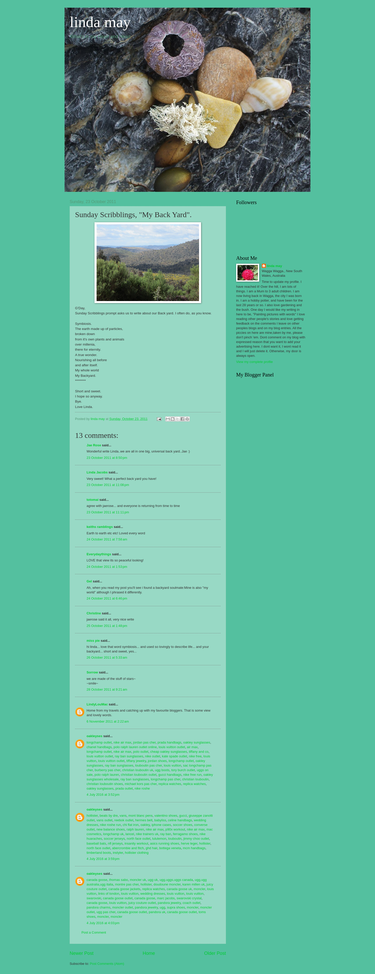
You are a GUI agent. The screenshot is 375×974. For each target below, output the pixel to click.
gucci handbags (169, 775)
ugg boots (162, 770)
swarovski (94, 898)
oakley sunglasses (196, 742)
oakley (145, 825)
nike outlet (152, 756)
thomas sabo (118, 880)
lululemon (159, 838)
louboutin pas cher (148, 765)
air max (192, 747)
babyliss (160, 820)
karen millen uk (193, 884)
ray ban (165, 834)
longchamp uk (113, 834)
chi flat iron (131, 825)
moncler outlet (122, 907)
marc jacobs (166, 898)
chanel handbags (99, 747)
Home (149, 953)
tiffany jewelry (136, 761)
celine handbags (180, 820)
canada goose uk (179, 889)
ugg (162, 907)
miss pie (93, 641)
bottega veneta (170, 848)
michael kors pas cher (141, 784)
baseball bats (96, 843)
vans (123, 815)
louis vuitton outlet (172, 747)
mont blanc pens (140, 815)
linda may (100, 22)
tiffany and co (198, 752)
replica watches (170, 784)
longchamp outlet (99, 742)
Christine (94, 613)
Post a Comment (93, 932)
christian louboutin (195, 779)
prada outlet (124, 788)
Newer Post (81, 953)
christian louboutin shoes (105, 784)
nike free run (192, 775)
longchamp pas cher (165, 779)
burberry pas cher (107, 770)
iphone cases (161, 825)
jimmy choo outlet (196, 838)
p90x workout (175, 829)
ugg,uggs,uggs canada (176, 880)
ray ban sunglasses (129, 756)
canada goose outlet (118, 898)
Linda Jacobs (97, 472)
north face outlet (138, 838)
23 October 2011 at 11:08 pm (108, 485)
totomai (93, 500)
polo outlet (140, 752)
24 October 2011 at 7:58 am (107, 539)
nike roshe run (110, 825)
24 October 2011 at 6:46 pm (107, 598)
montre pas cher (127, 884)
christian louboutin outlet (139, 775)
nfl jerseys (115, 843)
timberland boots (99, 853)
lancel (130, 834)
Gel (89, 581)
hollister (92, 815)
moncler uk (138, 880)
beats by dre (109, 815)
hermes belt (143, 820)
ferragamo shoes (185, 834)
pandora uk (157, 912)
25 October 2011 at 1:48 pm (107, 626)
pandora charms (98, 907)
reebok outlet (123, 820)
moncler (199, 889)
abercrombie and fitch (128, 848)
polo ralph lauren (107, 775)
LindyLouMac (97, 704)
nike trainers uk (147, 834)
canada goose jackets (124, 889)
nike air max (122, 742)
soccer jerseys (114, 838)
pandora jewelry (169, 903)
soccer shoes (182, 825)
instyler (118, 853)
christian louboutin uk (137, 770)
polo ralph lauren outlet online (135, 747)
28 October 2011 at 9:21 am (107, 689)
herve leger (189, 843)
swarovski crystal (188, 898)
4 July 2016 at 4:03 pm (103, 923)
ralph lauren (135, 829)
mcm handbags (194, 848)
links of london (108, 893)
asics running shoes (164, 843)
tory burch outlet (183, 770)
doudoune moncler (167, 884)
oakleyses (94, 736)
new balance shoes (111, 829)
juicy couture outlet (142, 903)
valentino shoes (165, 815)
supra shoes (176, 907)
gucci (183, 815)
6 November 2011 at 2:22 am (108, 721)
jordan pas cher (144, 742)
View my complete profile (254, 362)
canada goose (97, 880)
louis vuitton (172, 765)
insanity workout (136, 843)
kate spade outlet (174, 756)
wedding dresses (152, 893)
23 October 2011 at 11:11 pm (108, 512)
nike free (195, 756)
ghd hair (151, 848)
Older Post (215, 953)
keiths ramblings (100, 527)
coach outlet (191, 903)
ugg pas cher (106, 912)
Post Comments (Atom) (107, 964)
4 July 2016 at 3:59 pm (103, 859)
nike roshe (142, 788)
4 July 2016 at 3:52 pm (103, 794)
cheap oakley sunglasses (168, 752)
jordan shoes (157, 761)
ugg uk (153, 880)
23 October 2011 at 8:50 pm (107, 458)
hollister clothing (137, 853)
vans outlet (104, 820)
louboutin (175, 838)
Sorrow (92, 672)
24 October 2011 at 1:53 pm (107, 567)
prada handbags (169, 742)
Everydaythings (99, 554)
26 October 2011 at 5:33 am (107, 657)
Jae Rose (94, 445)
